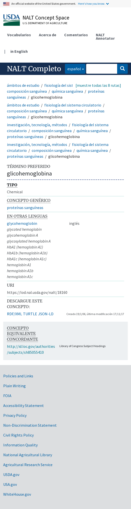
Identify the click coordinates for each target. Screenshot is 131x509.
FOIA (7, 395)
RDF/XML (14, 313)
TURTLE (30, 313)
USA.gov (10, 484)
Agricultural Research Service (27, 464)
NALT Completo (34, 68)
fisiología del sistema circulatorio (72, 105)
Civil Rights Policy (18, 435)
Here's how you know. (91, 3)
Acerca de (47, 34)
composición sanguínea (27, 91)
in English (19, 51)
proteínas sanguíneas (25, 136)
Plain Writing (14, 385)
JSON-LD (45, 313)
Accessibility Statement (23, 405)
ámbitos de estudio (23, 85)
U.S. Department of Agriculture (45, 23)
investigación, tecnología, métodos (37, 124)
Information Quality (20, 444)
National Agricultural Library (27, 454)
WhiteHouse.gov (17, 494)
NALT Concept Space (46, 17)
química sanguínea (67, 91)
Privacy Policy (14, 415)
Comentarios (76, 34)
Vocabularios (19, 34)
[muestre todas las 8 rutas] (98, 85)
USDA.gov (11, 474)
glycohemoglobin (22, 223)
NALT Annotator (105, 36)
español (73, 68)
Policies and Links (18, 375)
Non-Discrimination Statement (30, 425)
